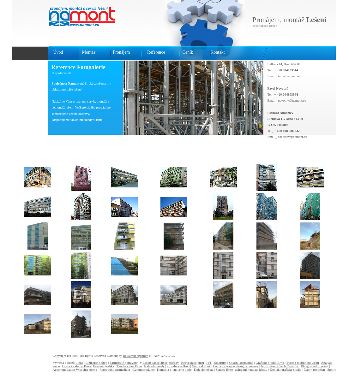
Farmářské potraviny (123, 362)
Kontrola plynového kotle (174, 369)
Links (79, 362)
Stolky (331, 369)
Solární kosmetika (241, 362)
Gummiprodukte (143, 369)
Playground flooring (314, 366)
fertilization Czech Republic (280, 366)
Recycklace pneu (192, 362)
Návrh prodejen (314, 369)
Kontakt (217, 52)
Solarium (220, 362)
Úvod (58, 52)
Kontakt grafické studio (286, 369)
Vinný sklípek (201, 366)
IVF (209, 362)
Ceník (188, 52)
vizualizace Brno (178, 366)
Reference (156, 52)
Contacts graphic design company (235, 366)
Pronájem (121, 52)
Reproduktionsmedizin (114, 369)
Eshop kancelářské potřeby (160, 362)
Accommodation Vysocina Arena (75, 369)
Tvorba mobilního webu (302, 362)
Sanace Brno (224, 369)
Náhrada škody (154, 366)
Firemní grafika (103, 366)
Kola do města (204, 369)
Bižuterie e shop (96, 362)
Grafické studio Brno (270, 362)
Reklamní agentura (135, 355)
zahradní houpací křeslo (251, 369)
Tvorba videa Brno (129, 366)
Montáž (89, 52)
